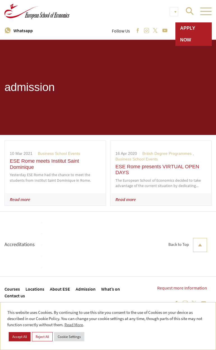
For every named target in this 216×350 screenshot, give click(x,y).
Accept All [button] (19, 336)
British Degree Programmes (167, 153)
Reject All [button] (42, 336)
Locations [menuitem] (34, 289)
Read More (73, 324)
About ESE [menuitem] (60, 289)
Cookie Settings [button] (69, 336)
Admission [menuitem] (86, 289)
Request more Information (182, 288)
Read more (20, 199)
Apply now (187, 34)
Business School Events (59, 153)
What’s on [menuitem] (110, 289)
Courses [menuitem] (12, 289)
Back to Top (187, 245)
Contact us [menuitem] (14, 295)
